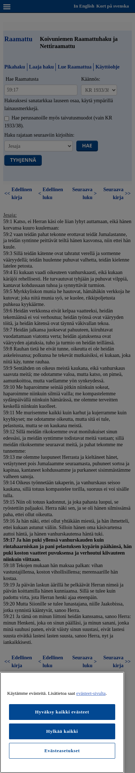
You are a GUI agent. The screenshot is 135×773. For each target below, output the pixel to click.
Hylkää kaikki (62, 731)
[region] (62, 722)
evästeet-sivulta (91, 693)
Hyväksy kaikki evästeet (62, 712)
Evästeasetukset (62, 750)
